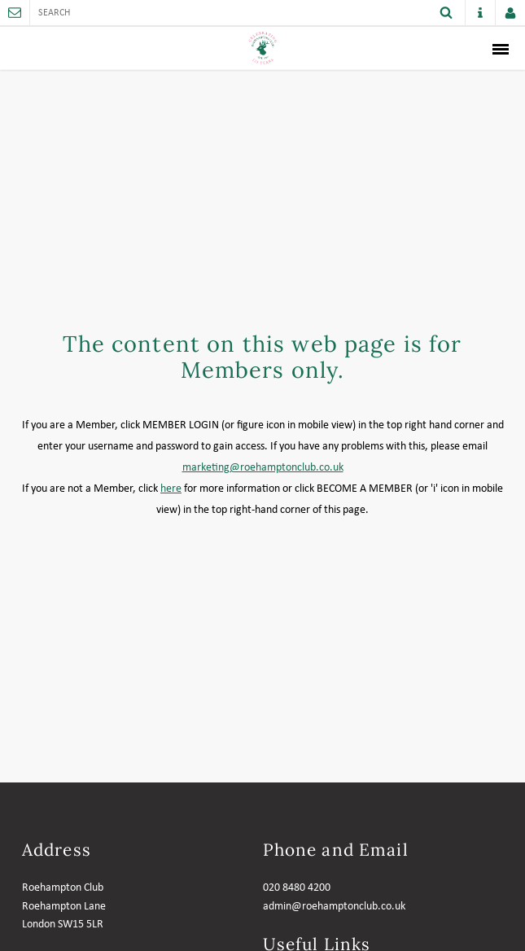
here (171, 489)
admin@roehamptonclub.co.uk (334, 907)
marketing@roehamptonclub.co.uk (262, 468)
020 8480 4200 (296, 888)
